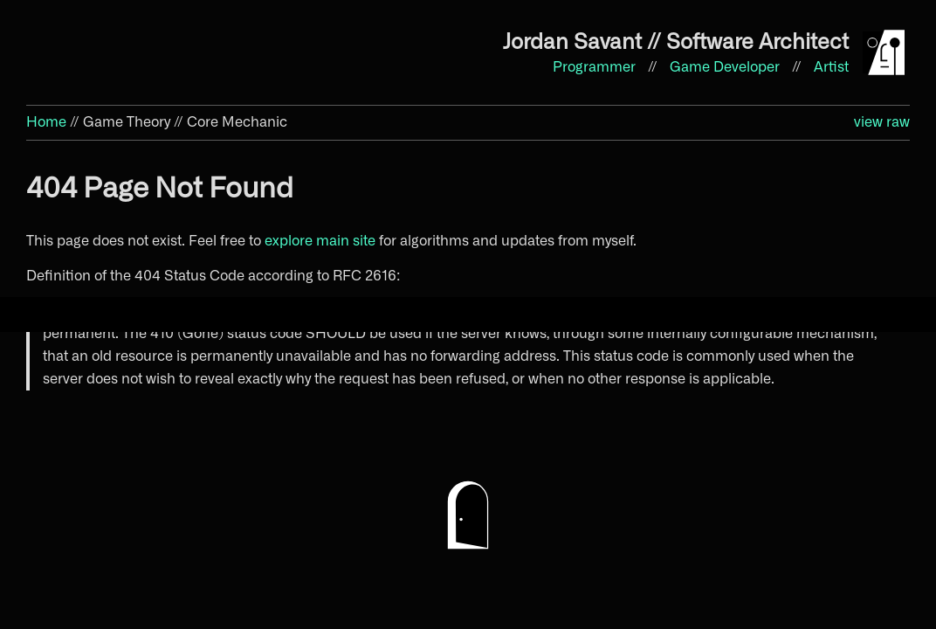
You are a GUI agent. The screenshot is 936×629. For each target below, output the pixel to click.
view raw (882, 122)
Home (46, 122)
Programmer (596, 67)
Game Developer (726, 67)
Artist (831, 67)
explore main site (320, 241)
